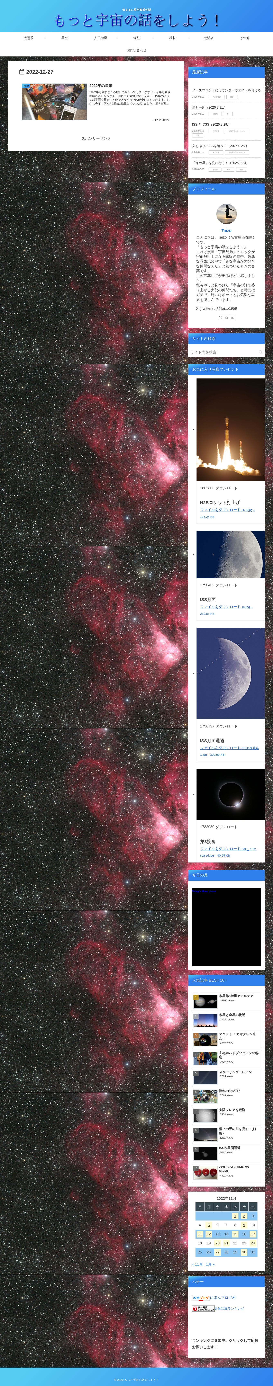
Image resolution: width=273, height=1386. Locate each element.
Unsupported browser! (226, 929)
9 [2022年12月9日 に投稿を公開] (244, 1225)
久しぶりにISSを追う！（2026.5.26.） (220, 146)
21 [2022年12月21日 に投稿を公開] (226, 1243)
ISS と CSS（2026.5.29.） (211, 124)
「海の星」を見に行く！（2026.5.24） (220, 163)
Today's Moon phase (204, 891)
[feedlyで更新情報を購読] (226, 317)
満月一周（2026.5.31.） (209, 107)
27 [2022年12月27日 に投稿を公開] (218, 1252)
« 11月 (197, 1264)
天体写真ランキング (229, 1308)
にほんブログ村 (223, 1298)
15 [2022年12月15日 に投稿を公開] (235, 1234)
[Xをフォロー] (220, 317)
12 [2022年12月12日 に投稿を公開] (209, 1234)
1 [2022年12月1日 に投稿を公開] (235, 1216)
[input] (226, 352)
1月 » (210, 1264)
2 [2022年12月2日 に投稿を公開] (244, 1216)
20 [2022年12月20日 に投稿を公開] (218, 1243)
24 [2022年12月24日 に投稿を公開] (253, 1243)
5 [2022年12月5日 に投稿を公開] (209, 1225)
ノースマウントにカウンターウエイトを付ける (226, 90)
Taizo (226, 230)
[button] (260, 352)
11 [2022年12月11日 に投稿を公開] (200, 1234)
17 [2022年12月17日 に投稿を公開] (253, 1234)
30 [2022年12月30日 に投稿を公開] (244, 1252)
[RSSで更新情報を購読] (232, 317)
